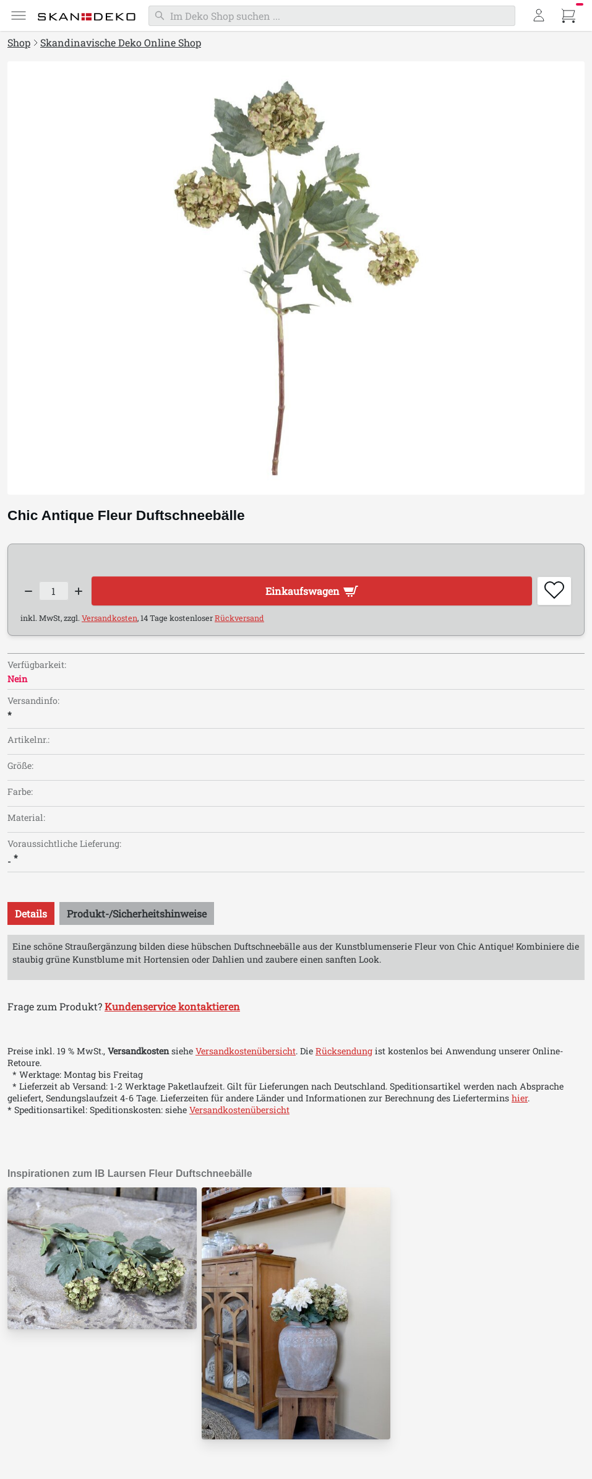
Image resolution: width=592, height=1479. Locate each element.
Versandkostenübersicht (245, 1051)
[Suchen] (331, 16)
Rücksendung (343, 1051)
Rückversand (239, 618)
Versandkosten (109, 618)
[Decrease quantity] (28, 591)
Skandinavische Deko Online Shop (120, 42)
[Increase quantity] (79, 591)
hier (520, 1098)
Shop (18, 42)
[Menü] (18, 15)
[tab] (30, 913)
